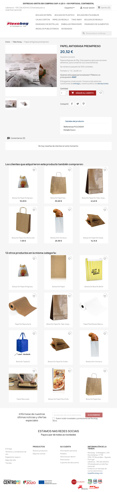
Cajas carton (43, 19)
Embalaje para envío (71, 24)
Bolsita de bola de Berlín (94, 286)
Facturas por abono (68, 457)
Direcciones (65, 459)
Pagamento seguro (12, 457)
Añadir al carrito (82, 93)
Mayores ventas (39, 454)
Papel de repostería (23, 324)
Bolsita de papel (58, 286)
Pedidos (63, 454)
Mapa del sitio (10, 460)
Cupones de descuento (69, 462)
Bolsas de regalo (93, 19)
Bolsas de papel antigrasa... (23, 198)
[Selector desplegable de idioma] (70, 7)
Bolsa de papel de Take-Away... (94, 198)
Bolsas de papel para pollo (58, 399)
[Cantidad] (63, 93)
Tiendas (8, 463)
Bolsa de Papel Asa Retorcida (23, 238)
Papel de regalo (61, 19)
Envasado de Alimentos (97, 24)
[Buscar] (96, 33)
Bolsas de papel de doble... (93, 238)
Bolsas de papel (44, 15)
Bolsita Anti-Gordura (58, 238)
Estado (67, 130)
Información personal (68, 451)
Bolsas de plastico (64, 15)
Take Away (76, 19)
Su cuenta (65, 446)
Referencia (68, 127)
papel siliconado (23, 399)
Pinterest (83, 103)
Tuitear (77, 103)
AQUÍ (74, 77)
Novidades (66, 28)
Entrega (8, 449)
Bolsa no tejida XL (23, 361)
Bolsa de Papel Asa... (58, 198)
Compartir (72, 103)
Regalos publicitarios (47, 28)
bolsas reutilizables (88, 15)
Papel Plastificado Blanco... (94, 324)
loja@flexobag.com (95, 473)
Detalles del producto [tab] (74, 121)
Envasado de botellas (47, 24)
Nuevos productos (40, 451)
